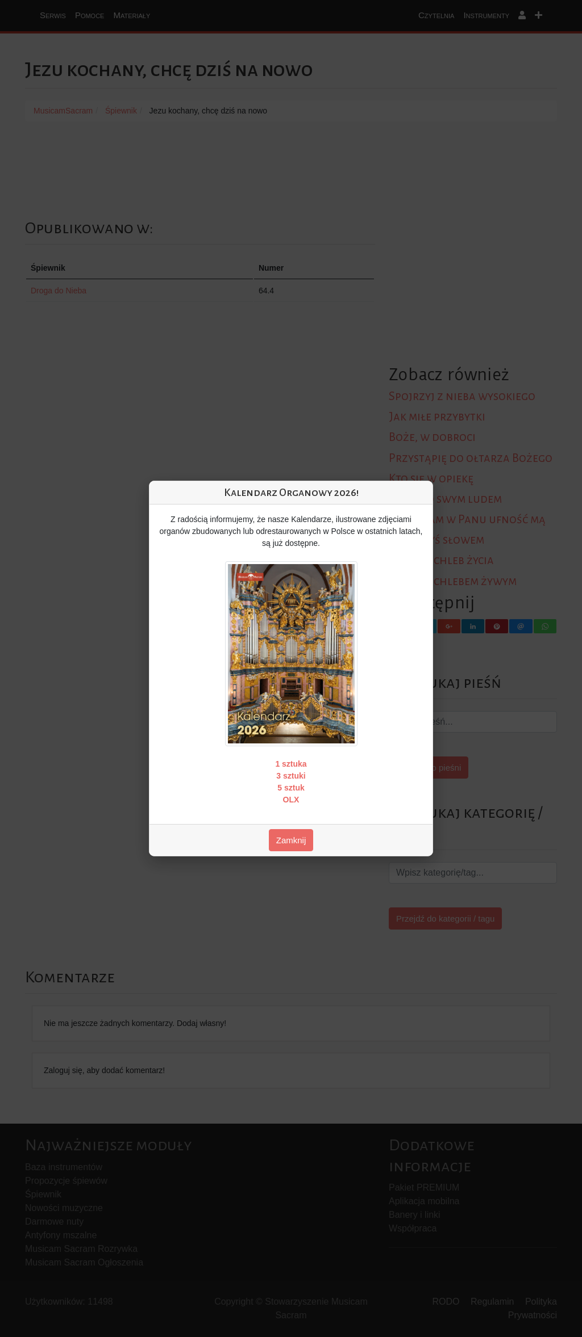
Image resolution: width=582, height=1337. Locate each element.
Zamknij (291, 840)
